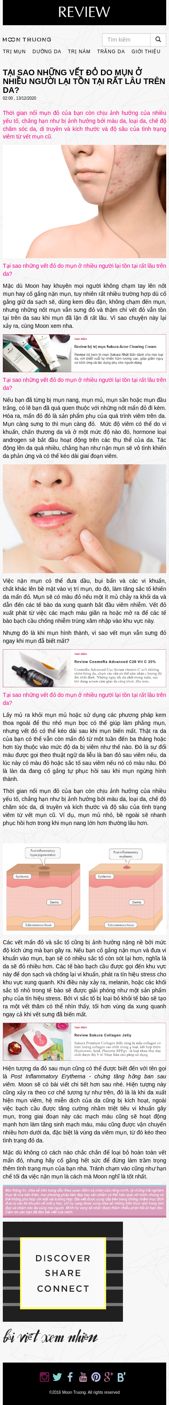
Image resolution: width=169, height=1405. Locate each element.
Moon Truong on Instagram (44, 1377)
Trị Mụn (14, 51)
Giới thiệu (146, 51)
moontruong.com (27, 39)
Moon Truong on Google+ (108, 1377)
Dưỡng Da (46, 51)
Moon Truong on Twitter (57, 1377)
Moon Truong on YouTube (83, 1377)
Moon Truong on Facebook (70, 1377)
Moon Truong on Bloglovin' (121, 1377)
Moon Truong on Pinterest (96, 1377)
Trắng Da (111, 51)
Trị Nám (79, 51)
